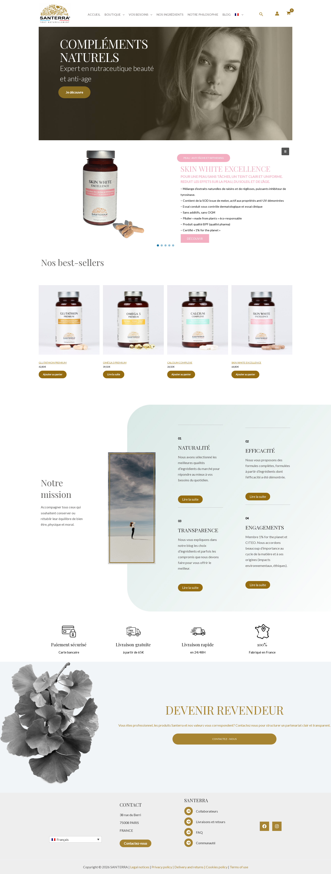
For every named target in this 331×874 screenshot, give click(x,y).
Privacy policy (162, 867)
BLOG (227, 14)
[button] (122, 14)
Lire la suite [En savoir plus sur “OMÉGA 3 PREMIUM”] (113, 374)
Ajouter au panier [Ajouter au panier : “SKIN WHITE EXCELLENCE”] (245, 374)
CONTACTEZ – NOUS (224, 739)
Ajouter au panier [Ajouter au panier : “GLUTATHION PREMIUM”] (52, 374)
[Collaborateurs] (201, 811)
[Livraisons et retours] (204, 821)
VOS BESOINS (140, 14)
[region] (165, 81)
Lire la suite (190, 499)
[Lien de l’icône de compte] (277, 13)
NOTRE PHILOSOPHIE (203, 14)
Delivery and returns (189, 867)
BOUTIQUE (114, 14)
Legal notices (139, 867)
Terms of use (239, 867)
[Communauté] (199, 843)
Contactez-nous (135, 843)
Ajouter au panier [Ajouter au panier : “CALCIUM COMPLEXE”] (181, 374)
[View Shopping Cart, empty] (288, 13)
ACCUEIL (94, 14)
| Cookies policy (216, 867)
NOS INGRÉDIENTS (170, 14)
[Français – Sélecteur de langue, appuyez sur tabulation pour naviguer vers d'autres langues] (75, 839)
